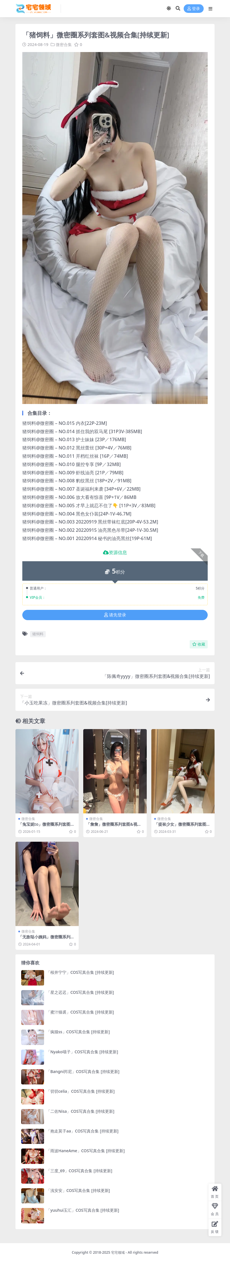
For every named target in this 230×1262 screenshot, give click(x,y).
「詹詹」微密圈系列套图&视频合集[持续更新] (113, 826)
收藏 (198, 644)
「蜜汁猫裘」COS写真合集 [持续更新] (80, 1012)
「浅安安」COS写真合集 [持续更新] (78, 1190)
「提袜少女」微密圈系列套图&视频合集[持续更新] (181, 826)
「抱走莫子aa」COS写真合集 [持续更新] (82, 1131)
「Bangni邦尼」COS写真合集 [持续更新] (82, 1071)
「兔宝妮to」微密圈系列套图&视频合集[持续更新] (46, 826)
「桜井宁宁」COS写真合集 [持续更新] (80, 972)
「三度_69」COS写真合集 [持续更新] (79, 1170)
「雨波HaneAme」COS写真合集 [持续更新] (85, 1150)
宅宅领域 (118, 1252)
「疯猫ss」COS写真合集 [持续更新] (78, 1031)
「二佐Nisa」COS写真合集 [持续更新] (80, 1111)
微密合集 (64, 44)
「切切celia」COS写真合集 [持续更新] (80, 1091)
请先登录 (115, 615)
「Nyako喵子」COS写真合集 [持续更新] (82, 1051)
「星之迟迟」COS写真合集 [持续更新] (80, 992)
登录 (193, 9)
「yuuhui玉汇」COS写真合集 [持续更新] (82, 1210)
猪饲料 (37, 633)
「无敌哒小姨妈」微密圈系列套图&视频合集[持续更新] (46, 939)
